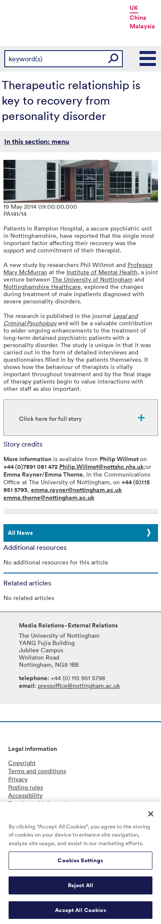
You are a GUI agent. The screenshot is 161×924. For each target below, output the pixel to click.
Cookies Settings (80, 864)
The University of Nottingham (92, 279)
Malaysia (142, 26)
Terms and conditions (37, 771)
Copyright (22, 763)
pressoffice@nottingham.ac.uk (79, 685)
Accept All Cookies (80, 913)
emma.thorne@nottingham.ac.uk (48, 497)
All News (20, 532)
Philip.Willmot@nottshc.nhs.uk (101, 466)
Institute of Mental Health (102, 272)
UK (134, 7)
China (138, 17)
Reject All (80, 888)
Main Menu (148, 58)
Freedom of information (40, 803)
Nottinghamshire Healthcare (42, 286)
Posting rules (25, 787)
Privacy (17, 779)
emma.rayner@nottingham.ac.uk (76, 490)
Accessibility (25, 795)
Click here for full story (50, 418)
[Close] (150, 816)
